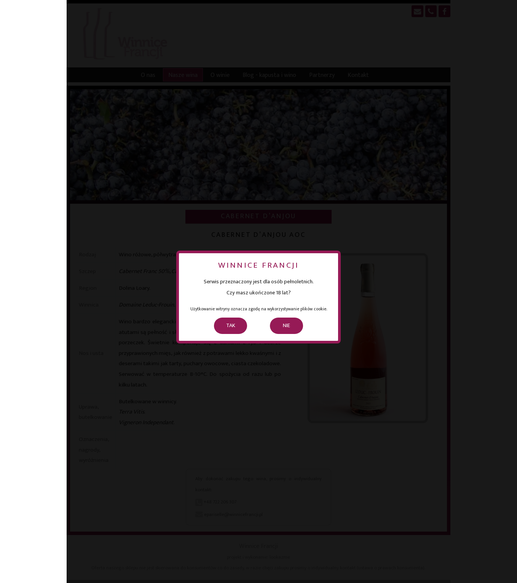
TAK (230, 325)
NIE (286, 325)
